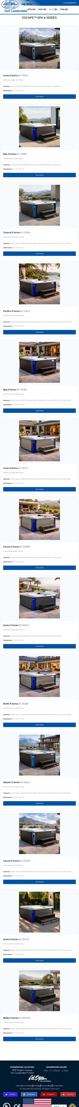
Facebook (29, 1094)
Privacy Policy (58, 1086)
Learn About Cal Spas (24, 1086)
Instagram (49, 1094)
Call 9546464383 (70, 3)
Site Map (36, 1086)
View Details (39, 96)
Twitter (10, 1094)
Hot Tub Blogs (46, 1086)
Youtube (68, 1094)
